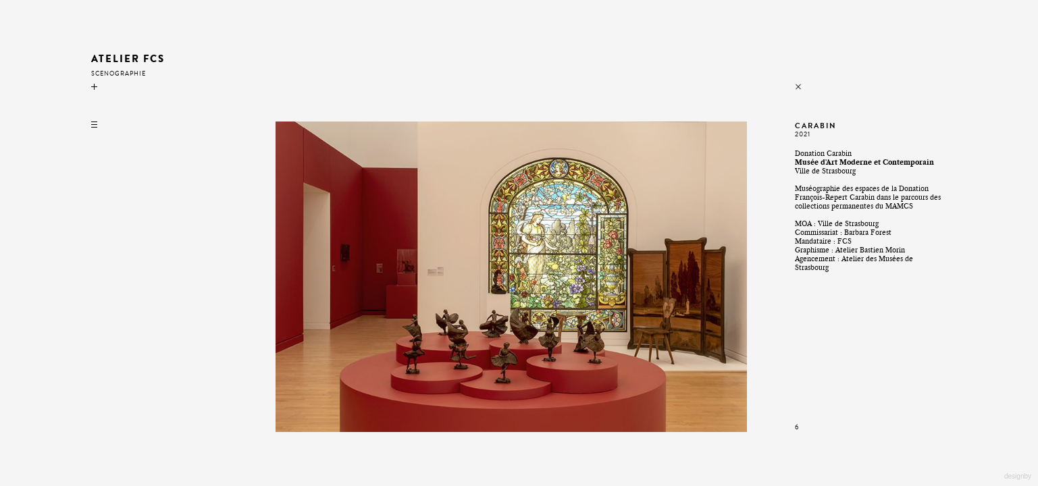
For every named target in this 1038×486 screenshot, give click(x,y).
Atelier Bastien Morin (870, 250)
